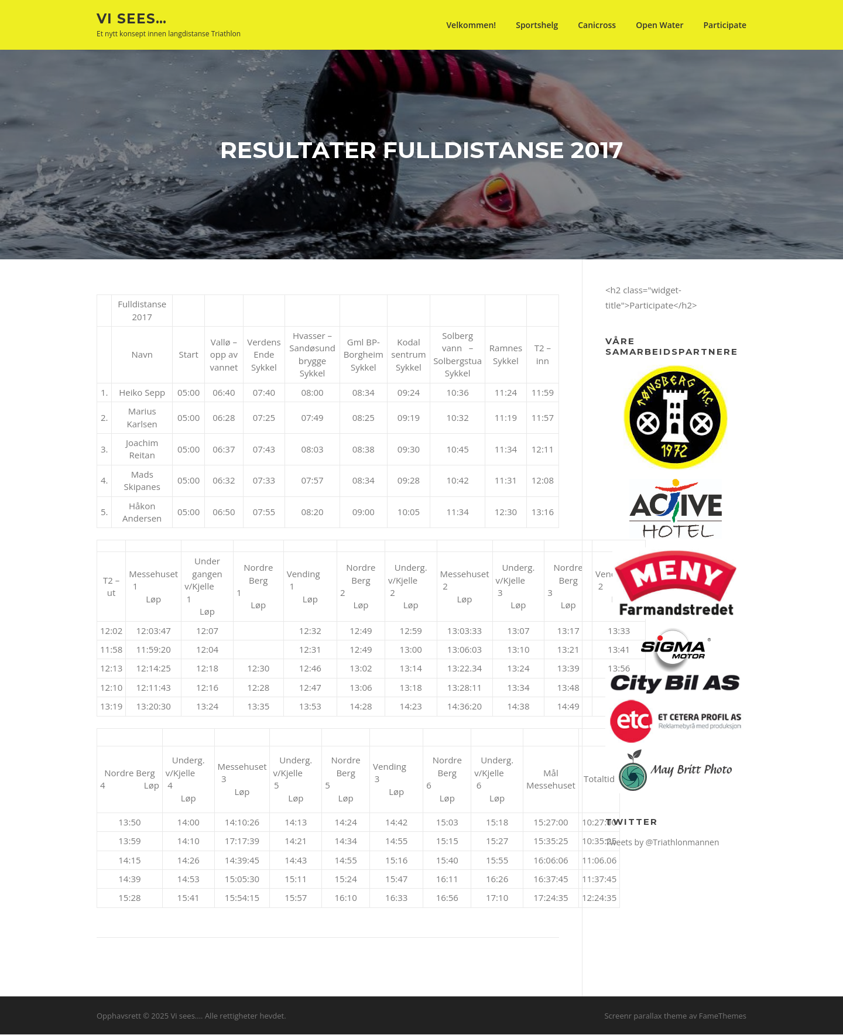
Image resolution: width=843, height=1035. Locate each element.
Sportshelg (537, 24)
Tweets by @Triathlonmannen (662, 842)
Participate (724, 24)
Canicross (597, 24)
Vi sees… (132, 18)
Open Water (659, 24)
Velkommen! (471, 24)
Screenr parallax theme (645, 1016)
